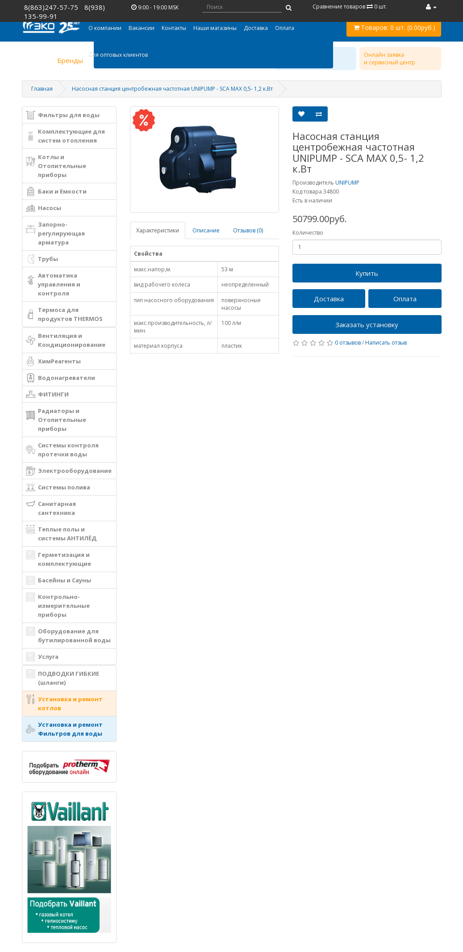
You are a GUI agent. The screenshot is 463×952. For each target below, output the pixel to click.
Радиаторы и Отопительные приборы (56, 420)
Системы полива (58, 487)
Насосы (43, 208)
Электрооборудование (69, 471)
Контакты (174, 28)
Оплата (284, 28)
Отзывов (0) (248, 230)
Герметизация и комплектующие (58, 559)
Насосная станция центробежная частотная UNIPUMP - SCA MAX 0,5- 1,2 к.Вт (172, 89)
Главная (42, 89)
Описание (206, 230)
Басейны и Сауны (58, 580)
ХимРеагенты (53, 361)
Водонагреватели (60, 378)
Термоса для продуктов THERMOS (64, 314)
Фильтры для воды (63, 115)
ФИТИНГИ (47, 394)
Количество (307, 232)
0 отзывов (348, 342)
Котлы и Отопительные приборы (56, 166)
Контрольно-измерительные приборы (58, 605)
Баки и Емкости (56, 191)
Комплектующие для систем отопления (65, 135)
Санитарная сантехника (51, 508)
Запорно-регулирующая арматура (55, 233)
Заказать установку (366, 324)
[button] (105, 28)
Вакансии (141, 28)
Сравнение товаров (350, 6)
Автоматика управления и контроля (53, 284)
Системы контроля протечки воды (62, 449)
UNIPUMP (347, 182)
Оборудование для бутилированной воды (68, 635)
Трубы (42, 259)
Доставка (256, 28)
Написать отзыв (386, 342)
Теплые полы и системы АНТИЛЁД (61, 533)
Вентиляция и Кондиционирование (65, 340)
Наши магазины (215, 28)
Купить (366, 273)
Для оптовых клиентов (118, 55)
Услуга (42, 656)
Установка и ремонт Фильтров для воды (64, 728)
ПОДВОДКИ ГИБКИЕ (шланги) (62, 678)
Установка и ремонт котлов (64, 703)
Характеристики (157, 230)
